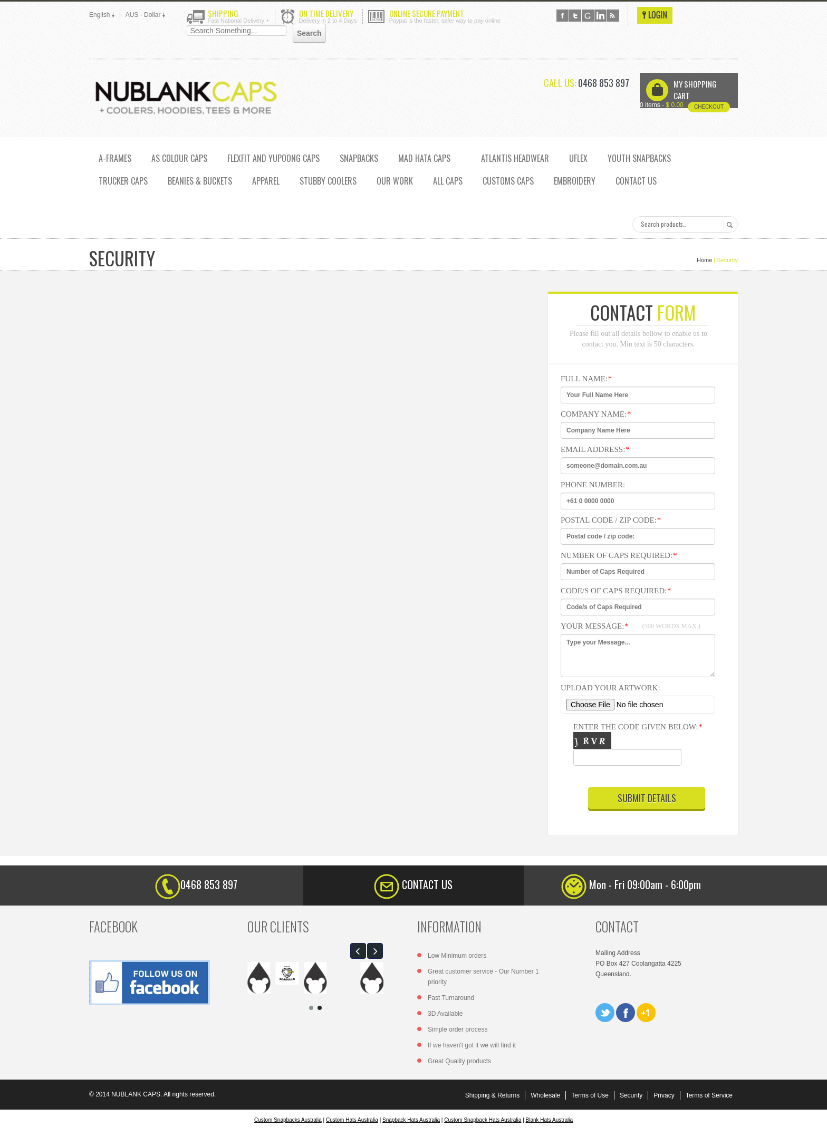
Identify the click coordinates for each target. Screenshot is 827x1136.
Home (704, 260)
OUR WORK (395, 181)
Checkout (709, 107)
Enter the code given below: (643, 747)
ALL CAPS (448, 181)
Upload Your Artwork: (610, 687)
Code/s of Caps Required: (616, 590)
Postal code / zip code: (610, 520)
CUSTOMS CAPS (508, 181)
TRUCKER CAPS (123, 181)
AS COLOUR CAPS (179, 158)
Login (654, 15)
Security (631, 1095)
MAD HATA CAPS (424, 158)
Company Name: (596, 414)
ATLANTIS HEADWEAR (515, 158)
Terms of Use (590, 1095)
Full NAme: (586, 378)
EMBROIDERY (574, 181)
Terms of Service (709, 1095)
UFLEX (578, 158)
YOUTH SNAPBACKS (639, 158)
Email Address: (595, 449)
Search (728, 224)
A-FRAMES (115, 158)
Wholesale (545, 1095)
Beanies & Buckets (200, 181)
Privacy (663, 1095)
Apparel (266, 181)
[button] (358, 951)
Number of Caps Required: (619, 555)
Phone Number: (593, 484)
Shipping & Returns (492, 1095)
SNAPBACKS (359, 158)
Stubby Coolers (328, 181)
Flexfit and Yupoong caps (273, 158)
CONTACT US (636, 181)
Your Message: (630, 626)
